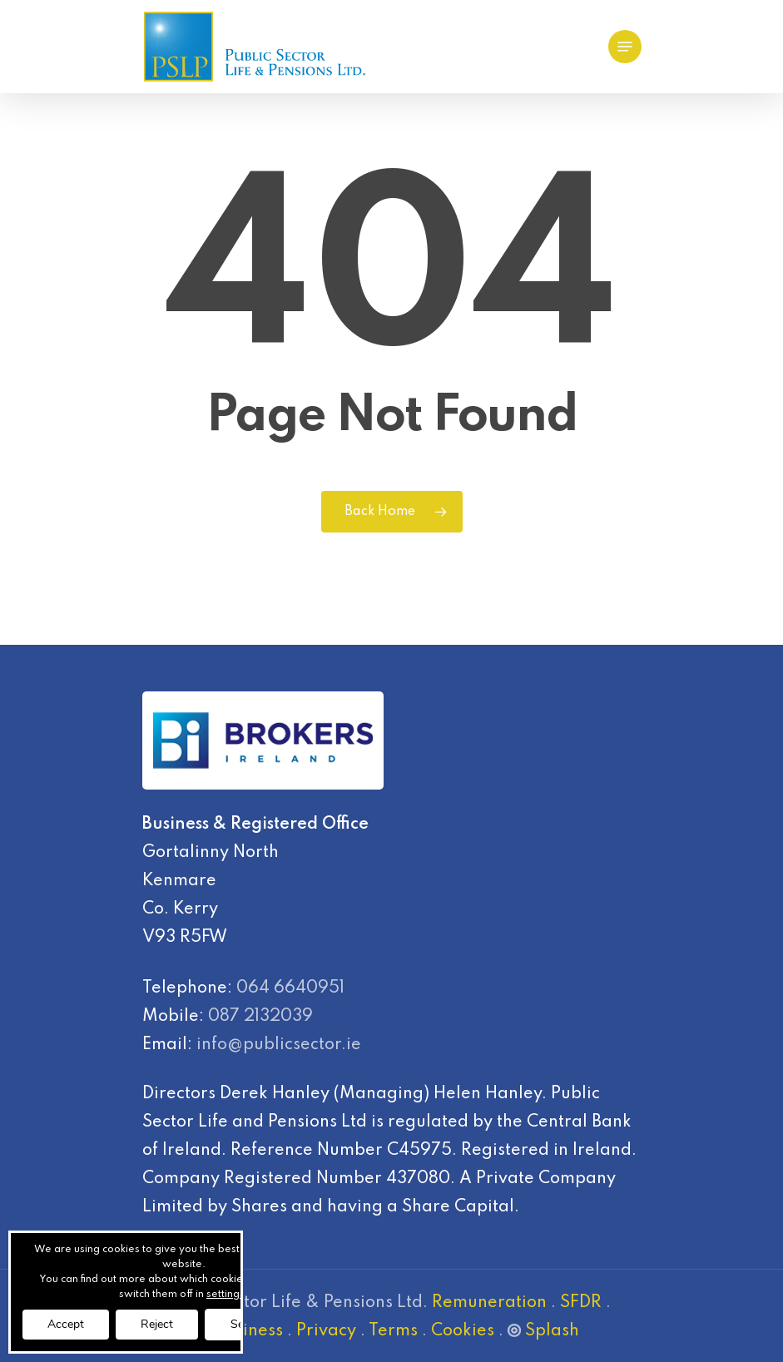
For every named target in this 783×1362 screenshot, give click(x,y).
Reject (157, 1324)
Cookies (462, 1331)
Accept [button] (65, 1324)
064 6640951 (290, 988)
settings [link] (225, 1295)
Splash (543, 1331)
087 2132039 (260, 1016)
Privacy (326, 1331)
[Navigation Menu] (625, 46)
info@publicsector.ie (278, 1045)
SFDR (581, 1303)
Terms (393, 1331)
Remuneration (489, 1303)
